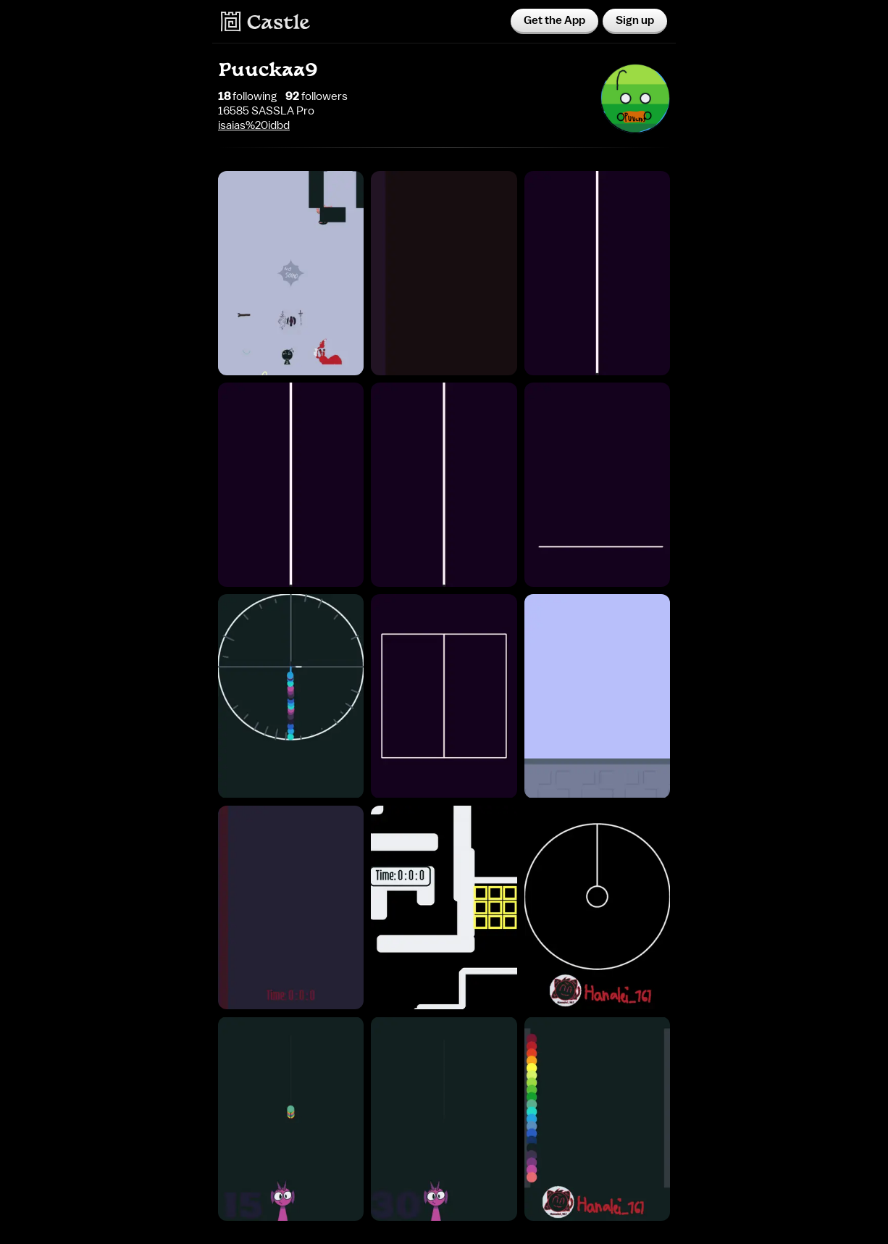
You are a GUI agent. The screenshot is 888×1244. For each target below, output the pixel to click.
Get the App (554, 20)
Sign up (635, 20)
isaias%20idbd (254, 125)
